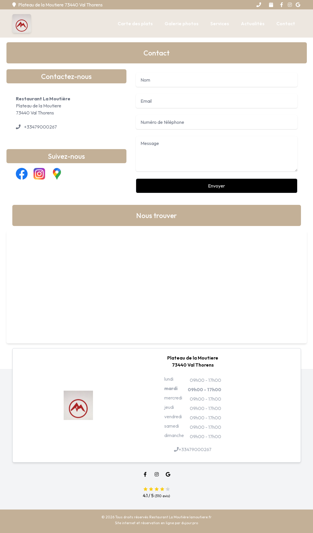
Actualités (253, 23)
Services (219, 23)
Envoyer (216, 186)
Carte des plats (135, 23)
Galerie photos (182, 23)
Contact (285, 23)
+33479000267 (40, 127)
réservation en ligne (157, 523)
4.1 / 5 (156, 491)
